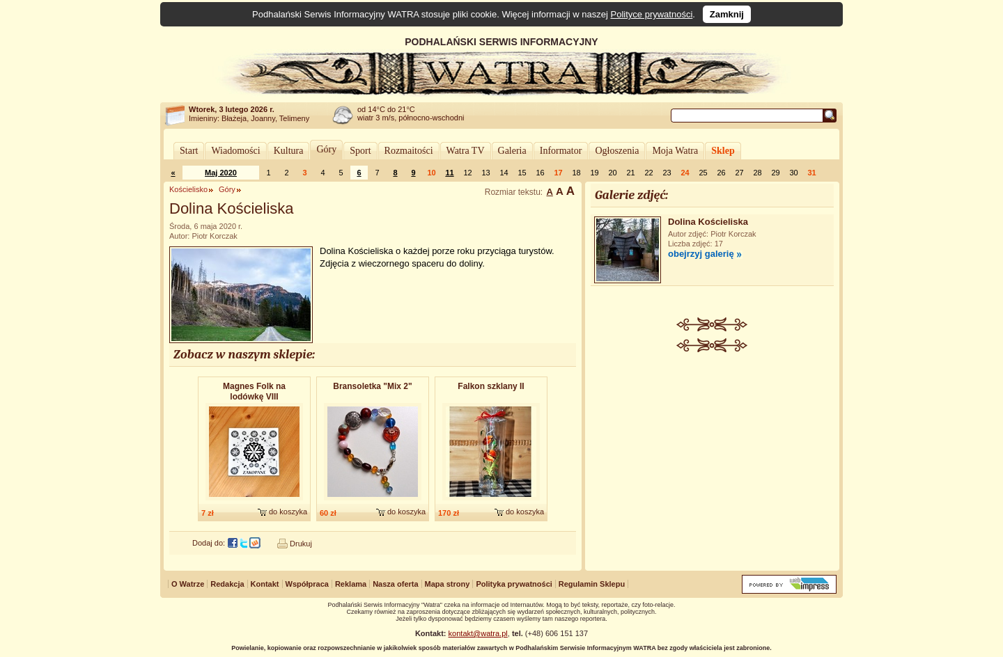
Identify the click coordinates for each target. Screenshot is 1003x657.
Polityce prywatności (652, 14)
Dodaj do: (208, 543)
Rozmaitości (408, 150)
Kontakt (265, 584)
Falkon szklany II (491, 386)
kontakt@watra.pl (478, 633)
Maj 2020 (221, 172)
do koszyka (288, 511)
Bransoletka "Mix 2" (372, 386)
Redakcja (227, 584)
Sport (360, 150)
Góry (326, 149)
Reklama (350, 584)
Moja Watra (675, 150)
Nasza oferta (395, 584)
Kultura (289, 150)
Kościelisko (188, 189)
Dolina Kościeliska (708, 221)
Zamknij (727, 14)
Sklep (722, 150)
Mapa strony (447, 584)
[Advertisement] (713, 456)
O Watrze (187, 584)
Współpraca (307, 584)
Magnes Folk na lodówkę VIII (254, 391)
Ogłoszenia (617, 150)
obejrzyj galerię (701, 253)
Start (189, 150)
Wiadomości (235, 150)
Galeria (512, 150)
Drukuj (301, 543)
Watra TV (465, 150)
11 (449, 172)
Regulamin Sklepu (592, 584)
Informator (561, 150)
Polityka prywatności (514, 584)
